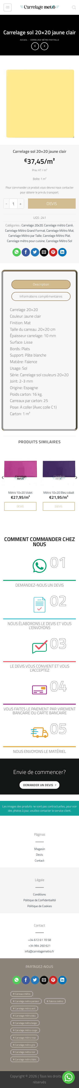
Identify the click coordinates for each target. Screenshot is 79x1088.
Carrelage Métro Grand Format (25, 230)
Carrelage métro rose (25, 1037)
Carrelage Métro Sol (59, 240)
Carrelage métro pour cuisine (26, 240)
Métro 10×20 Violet (20, 492)
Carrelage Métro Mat (60, 230)
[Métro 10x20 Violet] (20, 468)
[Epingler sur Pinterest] (53, 252)
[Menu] (8, 7)
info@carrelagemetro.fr (39, 951)
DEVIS (52, 204)
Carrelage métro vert (25, 1008)
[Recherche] (74, 7)
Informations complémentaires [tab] (41, 296)
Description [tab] (41, 284)
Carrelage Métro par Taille (44, 39)
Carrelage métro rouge (26, 1030)
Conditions (39, 894)
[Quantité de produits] (13, 203)
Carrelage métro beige (26, 1023)
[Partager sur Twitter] (35, 252)
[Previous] (3, 486)
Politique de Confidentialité (39, 900)
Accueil (23, 39)
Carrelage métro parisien (27, 1001)
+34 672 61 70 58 (39, 940)
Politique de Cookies (39, 906)
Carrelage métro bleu (25, 1015)
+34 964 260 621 (39, 945)
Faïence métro (56, 1001)
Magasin (39, 849)
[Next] (76, 486)
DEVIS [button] (20, 506)
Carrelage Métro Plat (56, 235)
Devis (39, 854)
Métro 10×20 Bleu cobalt (58, 492)
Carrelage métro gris (25, 1045)
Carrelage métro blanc (25, 1059)
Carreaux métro (22, 994)
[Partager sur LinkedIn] (62, 252)
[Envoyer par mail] (44, 252)
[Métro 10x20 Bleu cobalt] (59, 468)
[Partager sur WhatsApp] (16, 252)
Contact (39, 860)
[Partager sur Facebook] (26, 252)
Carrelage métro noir (25, 1052)
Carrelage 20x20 (32, 225)
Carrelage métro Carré (58, 225)
